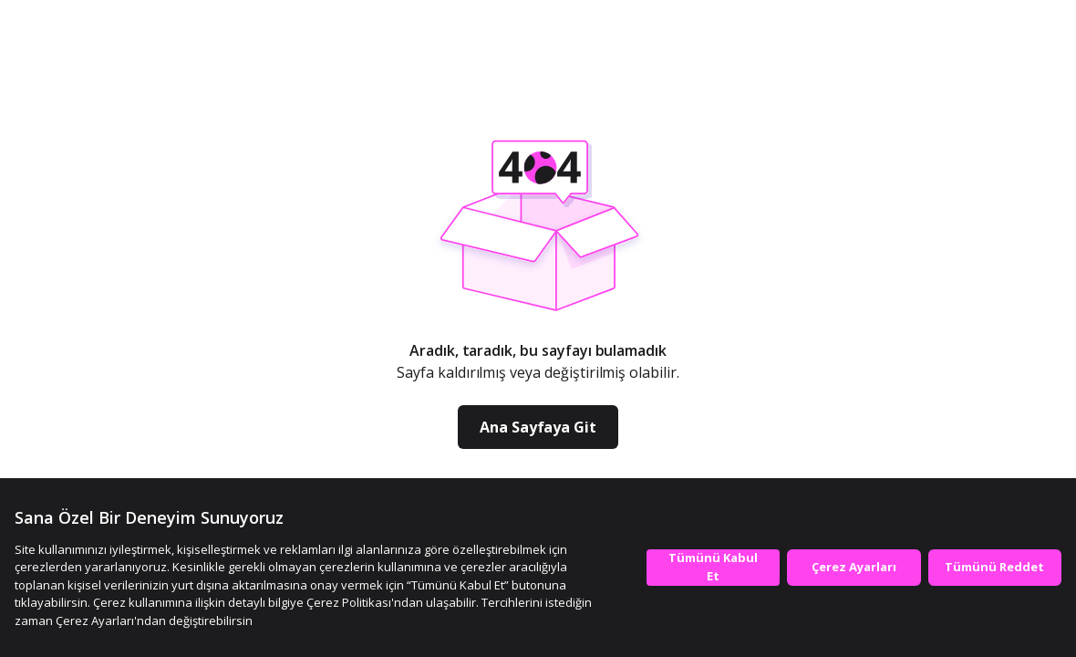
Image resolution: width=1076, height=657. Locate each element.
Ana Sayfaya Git (538, 427)
